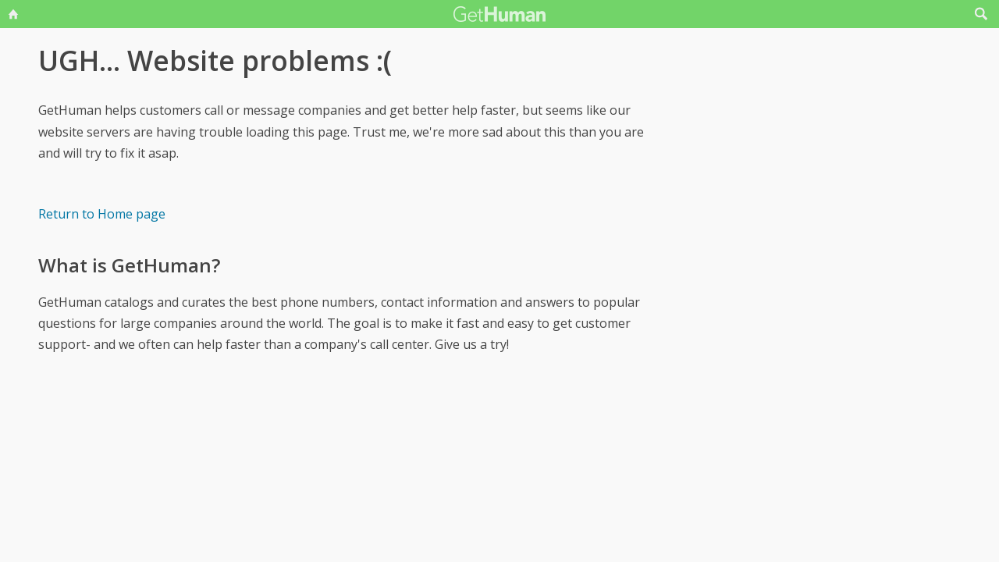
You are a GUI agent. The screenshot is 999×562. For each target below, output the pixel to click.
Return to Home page (101, 213)
